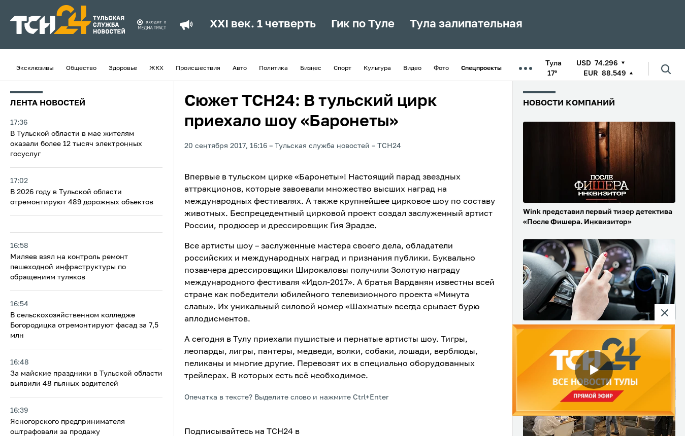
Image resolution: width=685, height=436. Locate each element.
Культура (377, 68)
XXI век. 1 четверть (263, 24)
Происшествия (198, 68)
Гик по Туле (363, 24)
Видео (412, 68)
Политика (273, 68)
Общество (81, 68)
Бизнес (310, 68)
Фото (441, 68)
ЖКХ (156, 68)
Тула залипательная (466, 24)
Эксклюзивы (35, 68)
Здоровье (123, 68)
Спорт (342, 68)
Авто (240, 68)
